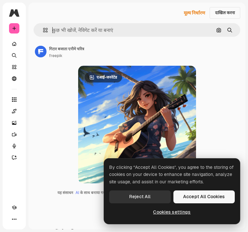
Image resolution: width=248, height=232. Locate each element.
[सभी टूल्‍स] (14, 99)
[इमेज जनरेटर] (14, 123)
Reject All (139, 196)
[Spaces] (14, 111)
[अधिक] (14, 219)
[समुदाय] (14, 78)
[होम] (14, 44)
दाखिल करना (225, 12)
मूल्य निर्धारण (194, 13)
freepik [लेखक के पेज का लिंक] (55, 55)
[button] (43, 30)
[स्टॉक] (14, 67)
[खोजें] (14, 55)
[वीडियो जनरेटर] (14, 134)
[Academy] (14, 207)
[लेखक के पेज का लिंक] (40, 51)
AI (77, 192)
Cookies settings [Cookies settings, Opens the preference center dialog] (172, 212)
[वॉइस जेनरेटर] (14, 146)
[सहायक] (14, 157)
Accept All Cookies (204, 196)
